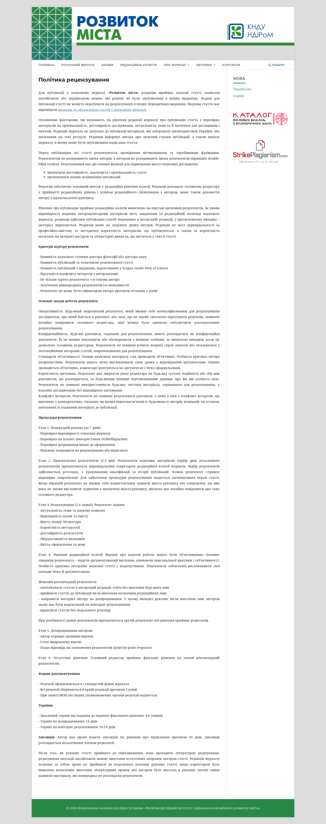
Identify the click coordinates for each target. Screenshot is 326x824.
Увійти (282, 13)
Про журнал (175, 65)
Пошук (276, 65)
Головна (46, 65)
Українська (242, 89)
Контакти (231, 65)
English (238, 96)
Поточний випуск (78, 65)
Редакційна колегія (138, 65)
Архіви (107, 65)
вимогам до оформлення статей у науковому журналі (102, 109)
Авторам (204, 65)
